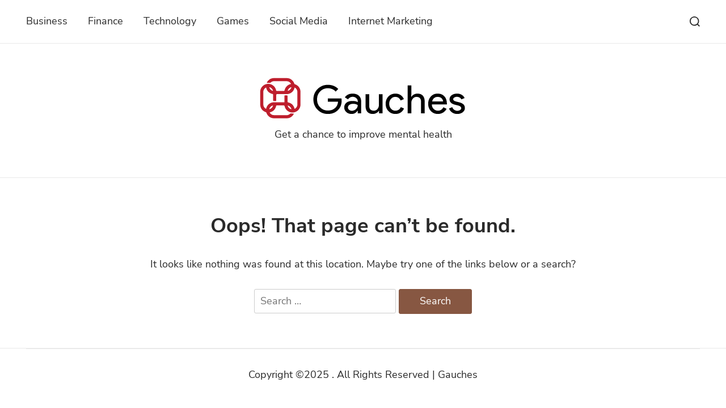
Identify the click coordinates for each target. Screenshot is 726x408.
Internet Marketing (390, 21)
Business (46, 21)
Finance (105, 21)
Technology (169, 21)
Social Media (298, 21)
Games (233, 21)
